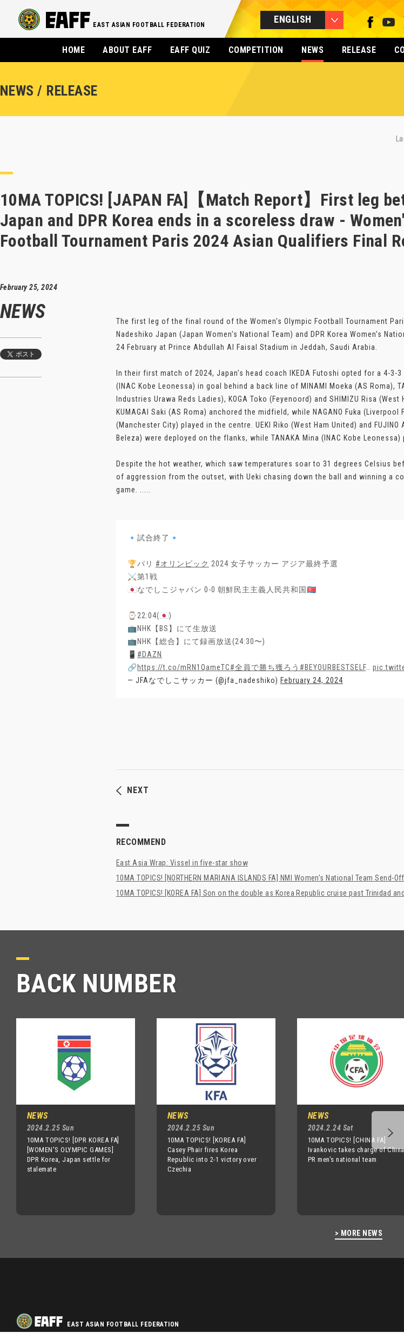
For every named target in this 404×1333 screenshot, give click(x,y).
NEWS (312, 50)
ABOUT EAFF (127, 50)
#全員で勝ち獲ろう (265, 667)
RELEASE (359, 50)
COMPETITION (256, 50)
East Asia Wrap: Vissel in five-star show (182, 862)
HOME (73, 50)
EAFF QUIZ (190, 50)
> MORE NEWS (358, 1233)
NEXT (132, 790)
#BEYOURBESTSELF (333, 667)
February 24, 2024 (311, 680)
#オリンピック (182, 563)
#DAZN (149, 654)
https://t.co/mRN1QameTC (183, 667)
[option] (67, 1116)
